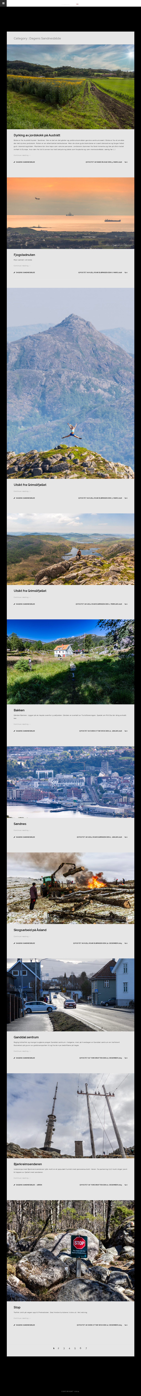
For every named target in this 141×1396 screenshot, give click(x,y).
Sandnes (20, 824)
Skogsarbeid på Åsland (30, 930)
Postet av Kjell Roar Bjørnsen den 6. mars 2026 (101, 272)
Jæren (39, 1185)
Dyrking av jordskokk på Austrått (37, 135)
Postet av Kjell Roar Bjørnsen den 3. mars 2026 (101, 498)
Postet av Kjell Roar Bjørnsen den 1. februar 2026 (100, 604)
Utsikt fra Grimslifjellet (30, 485)
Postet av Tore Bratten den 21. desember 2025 (101, 1185)
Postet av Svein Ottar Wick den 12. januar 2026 (101, 731)
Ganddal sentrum (26, 1037)
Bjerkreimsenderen (28, 1164)
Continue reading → (22, 155)
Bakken (19, 710)
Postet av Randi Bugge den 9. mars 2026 (104, 162)
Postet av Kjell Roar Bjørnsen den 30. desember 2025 (98, 943)
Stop (17, 1307)
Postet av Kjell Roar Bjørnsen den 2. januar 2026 (100, 837)
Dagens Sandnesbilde (25, 162)
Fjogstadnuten (24, 255)
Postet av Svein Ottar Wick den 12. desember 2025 (100, 1325)
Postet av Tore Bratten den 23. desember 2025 (101, 1058)
